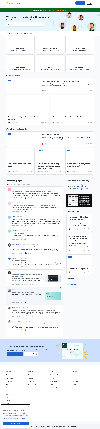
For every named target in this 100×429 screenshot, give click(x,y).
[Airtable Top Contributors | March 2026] (20, 161)
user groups (80, 188)
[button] (80, 3)
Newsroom (9, 410)
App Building (9, 384)
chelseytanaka (15, 272)
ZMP (13, 189)
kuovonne (14, 307)
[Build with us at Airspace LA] (50, 139)
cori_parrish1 (15, 321)
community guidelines (82, 186)
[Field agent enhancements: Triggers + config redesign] (50, 85)
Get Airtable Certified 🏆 (31, 354)
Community (75, 384)
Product (30, 375)
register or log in (80, 185)
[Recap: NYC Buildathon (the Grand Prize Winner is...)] (79, 161)
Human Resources (33, 384)
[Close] (28, 416)
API (31, 426)
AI (6, 388)
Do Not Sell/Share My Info (58, 426)
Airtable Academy (55, 375)
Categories (19, 184)
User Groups (34, 3)
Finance (30, 391)
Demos (52, 384)
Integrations (9, 378)
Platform (8, 372)
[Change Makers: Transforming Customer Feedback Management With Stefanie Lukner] (50, 161)
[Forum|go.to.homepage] (13, 3)
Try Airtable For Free (11, 413)
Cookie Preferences (71, 426)
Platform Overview (11, 375)
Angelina (14, 203)
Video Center (53, 381)
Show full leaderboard (72, 284)
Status (8, 407)
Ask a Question (82, 190)
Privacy (42, 426)
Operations (31, 381)
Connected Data (10, 391)
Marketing (31, 378)
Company (9, 394)
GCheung (14, 289)
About (8, 397)
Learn (51, 372)
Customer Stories (55, 388)
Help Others (26, 184)
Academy (55, 3)
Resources (75, 372)
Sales (29, 388)
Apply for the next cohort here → (60, 10)
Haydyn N (14, 230)
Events (49, 3)
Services (74, 378)
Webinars (52, 391)
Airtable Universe (76, 391)
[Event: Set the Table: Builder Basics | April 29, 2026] (79, 223)
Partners (74, 375)
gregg (13, 258)
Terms (48, 426)
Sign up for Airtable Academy (15, 354)
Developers (75, 381)
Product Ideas (42, 3)
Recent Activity (10, 184)
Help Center (62, 3)
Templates (75, 388)
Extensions (9, 381)
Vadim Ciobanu (16, 244)
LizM (13, 216)
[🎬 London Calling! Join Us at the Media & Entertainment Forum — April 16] (79, 243)
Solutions (31, 372)
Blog (7, 404)
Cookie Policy (22, 423)
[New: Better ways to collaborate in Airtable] (72, 110)
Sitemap (36, 426)
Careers (8, 400)
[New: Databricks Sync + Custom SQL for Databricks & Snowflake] (27, 110)
